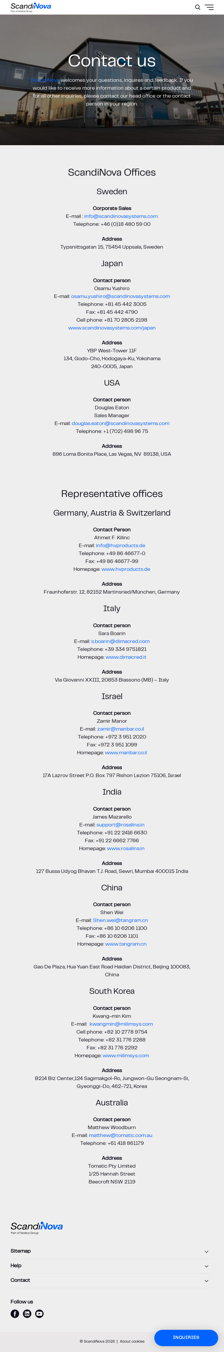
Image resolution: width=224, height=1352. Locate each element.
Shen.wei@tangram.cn (120, 920)
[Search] (198, 7)
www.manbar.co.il (126, 753)
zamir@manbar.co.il (120, 729)
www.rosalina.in (126, 849)
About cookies (132, 1342)
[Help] (112, 1266)
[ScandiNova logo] (30, 7)
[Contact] (112, 1281)
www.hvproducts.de (126, 569)
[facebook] (14, 1313)
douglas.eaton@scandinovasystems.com (120, 424)
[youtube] (39, 1313)
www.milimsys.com (126, 1056)
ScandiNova (45, 80)
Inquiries (186, 1338)
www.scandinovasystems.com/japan (112, 328)
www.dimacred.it (126, 657)
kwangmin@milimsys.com (121, 1024)
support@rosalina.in (121, 825)
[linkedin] (27, 1313)
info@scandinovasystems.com (121, 216)
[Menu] (195, 22)
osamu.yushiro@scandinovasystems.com (120, 296)
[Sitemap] (112, 1251)
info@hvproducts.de (120, 546)
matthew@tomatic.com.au (120, 1135)
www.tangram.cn (126, 944)
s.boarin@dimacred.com (120, 641)
